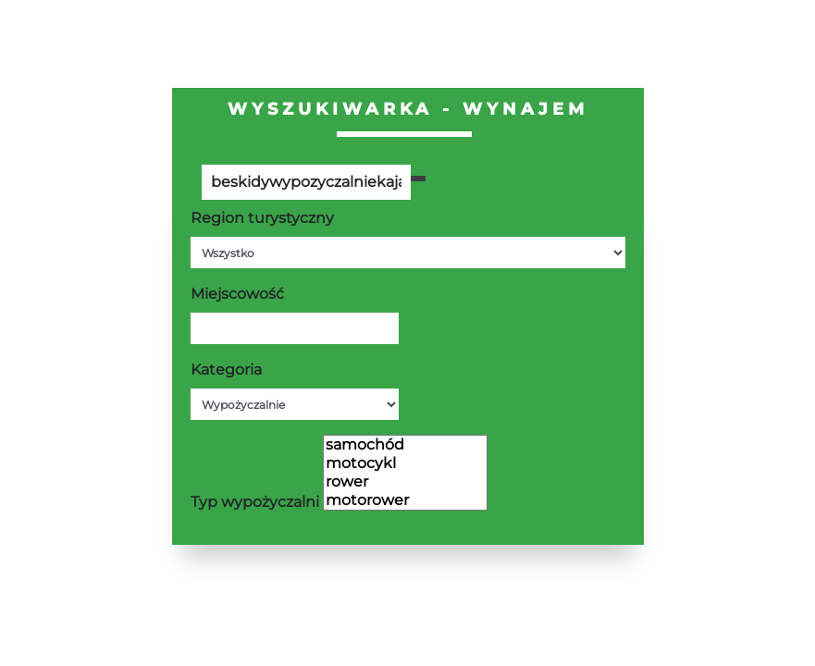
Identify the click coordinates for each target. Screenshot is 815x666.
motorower (405, 500)
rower (405, 482)
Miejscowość (237, 293)
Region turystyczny (262, 218)
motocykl (405, 463)
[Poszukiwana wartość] (306, 182)
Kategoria (226, 369)
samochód (405, 445)
